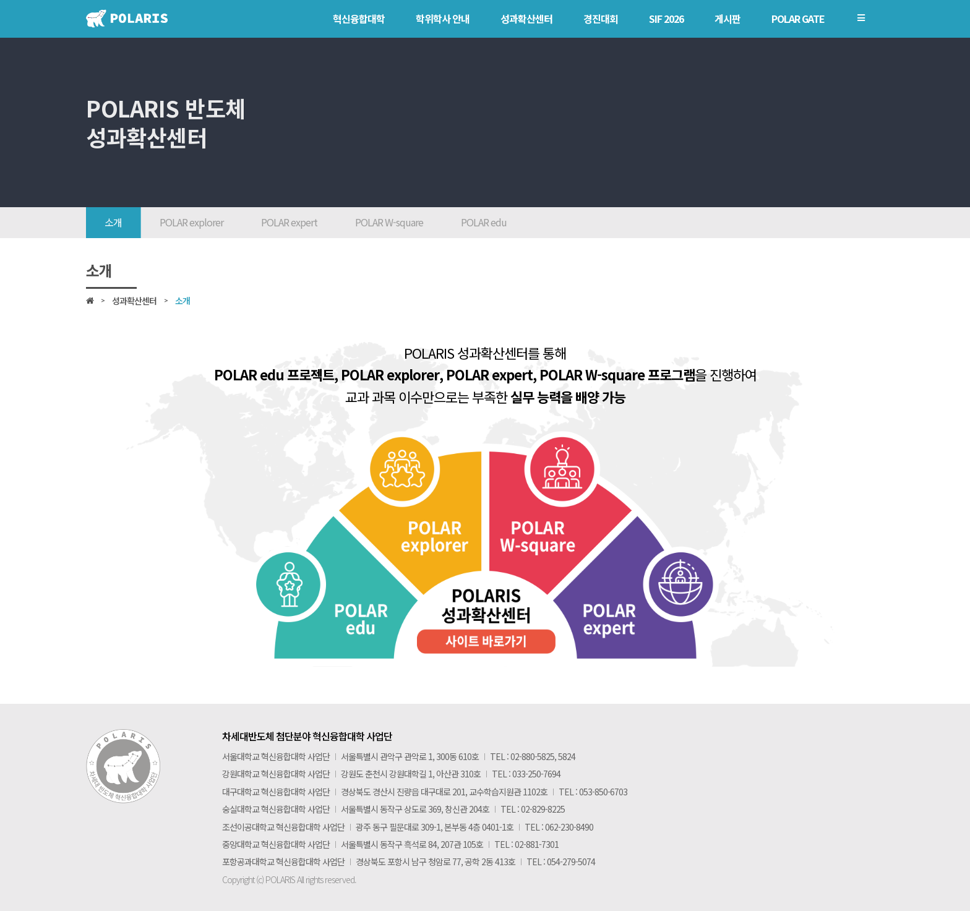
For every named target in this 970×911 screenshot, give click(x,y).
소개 (113, 222)
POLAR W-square (389, 222)
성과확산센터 (134, 300)
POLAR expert (289, 222)
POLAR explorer (191, 222)
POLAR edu (484, 222)
